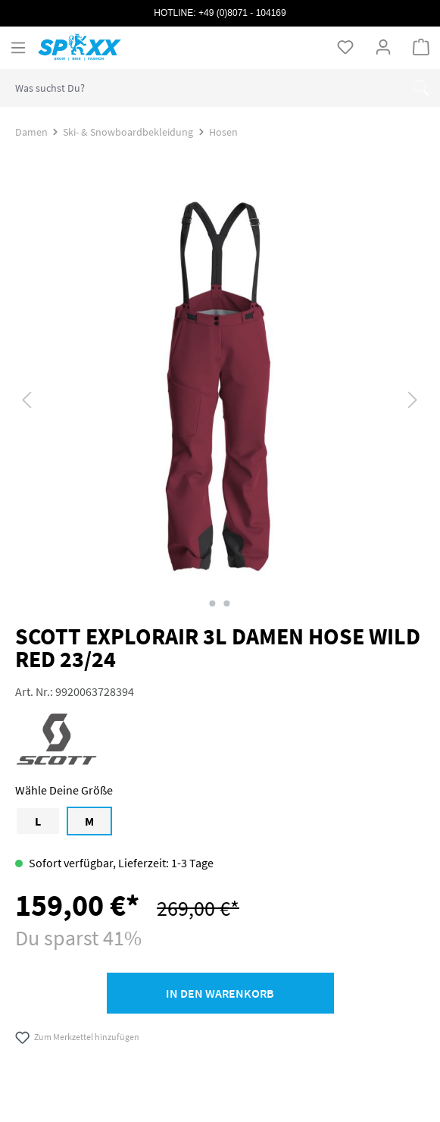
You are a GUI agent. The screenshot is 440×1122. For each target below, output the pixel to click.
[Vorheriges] (26, 399)
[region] (220, 399)
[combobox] (201, 88)
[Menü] (18, 48)
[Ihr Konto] (383, 47)
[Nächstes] (412, 399)
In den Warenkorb (220, 993)
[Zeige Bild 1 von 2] (213, 603)
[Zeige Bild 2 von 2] (227, 603)
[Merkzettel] (345, 47)
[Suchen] (421, 88)
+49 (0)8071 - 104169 (242, 13)
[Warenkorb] (421, 47)
